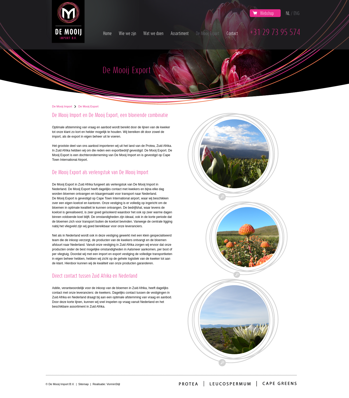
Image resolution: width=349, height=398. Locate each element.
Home (107, 33)
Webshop (263, 13)
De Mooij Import (62, 106)
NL (288, 13)
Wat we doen (153, 33)
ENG (297, 13)
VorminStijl (113, 384)
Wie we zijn (127, 33)
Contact (232, 33)
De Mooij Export (207, 33)
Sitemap (83, 384)
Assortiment (180, 33)
